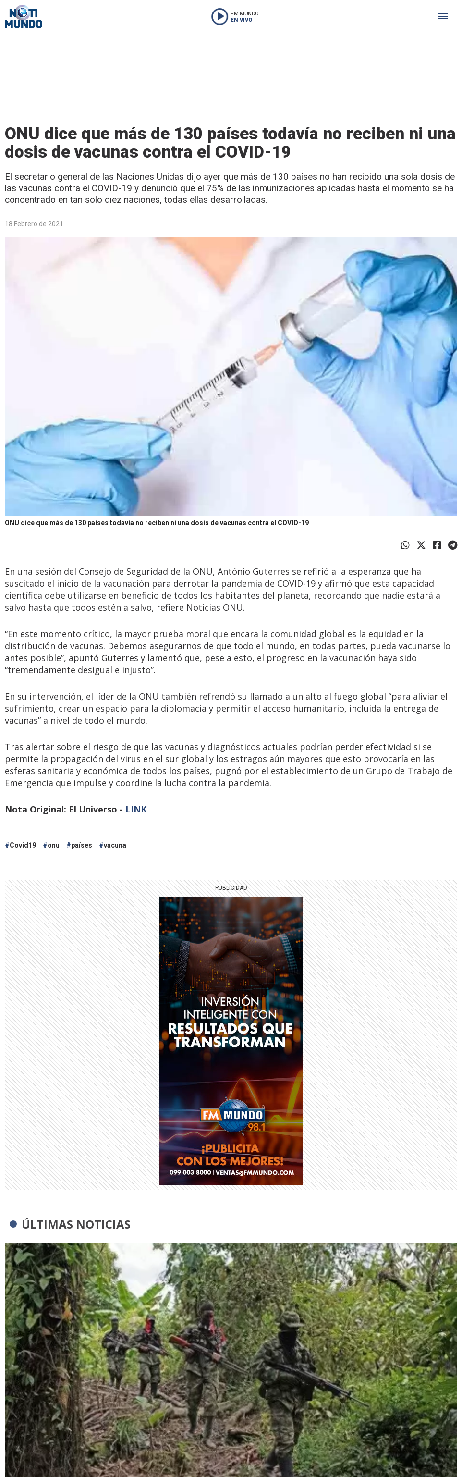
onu (54, 845)
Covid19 (23, 845)
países (81, 845)
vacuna (115, 845)
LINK (135, 809)
